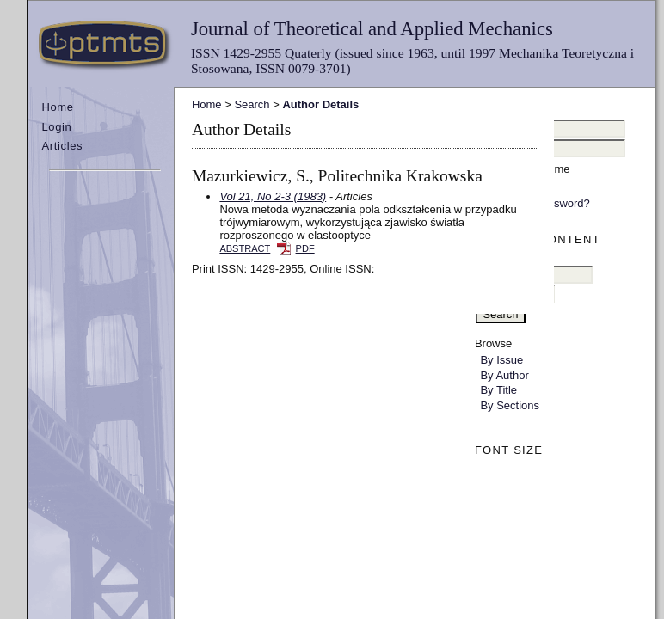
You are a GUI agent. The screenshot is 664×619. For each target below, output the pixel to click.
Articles (62, 145)
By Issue (501, 359)
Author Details (320, 104)
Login (56, 126)
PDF (305, 248)
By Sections (509, 405)
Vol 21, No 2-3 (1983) (272, 196)
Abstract (244, 248)
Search (251, 104)
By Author (504, 375)
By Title (498, 389)
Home (57, 107)
